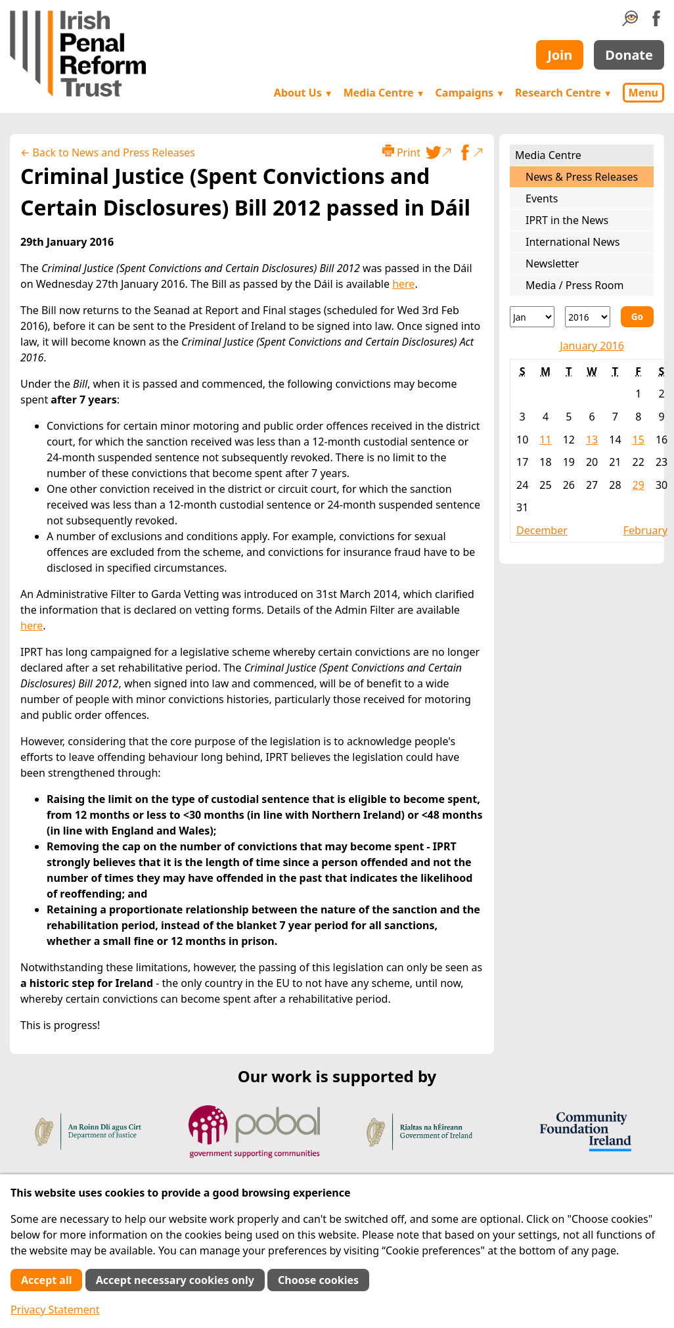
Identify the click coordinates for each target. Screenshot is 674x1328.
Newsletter (552, 263)
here (403, 284)
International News (572, 242)
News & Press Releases (582, 177)
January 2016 (592, 345)
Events (542, 198)
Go (637, 316)
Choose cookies (318, 1280)
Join (559, 55)
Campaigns (470, 92)
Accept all (46, 1280)
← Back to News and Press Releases (107, 152)
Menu (643, 92)
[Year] (587, 316)
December (542, 530)
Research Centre (563, 92)
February (645, 530)
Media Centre (384, 92)
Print (401, 152)
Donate (629, 55)
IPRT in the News (567, 220)
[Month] (532, 316)
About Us (303, 92)
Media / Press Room (575, 285)
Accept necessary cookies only (175, 1280)
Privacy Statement (55, 1309)
